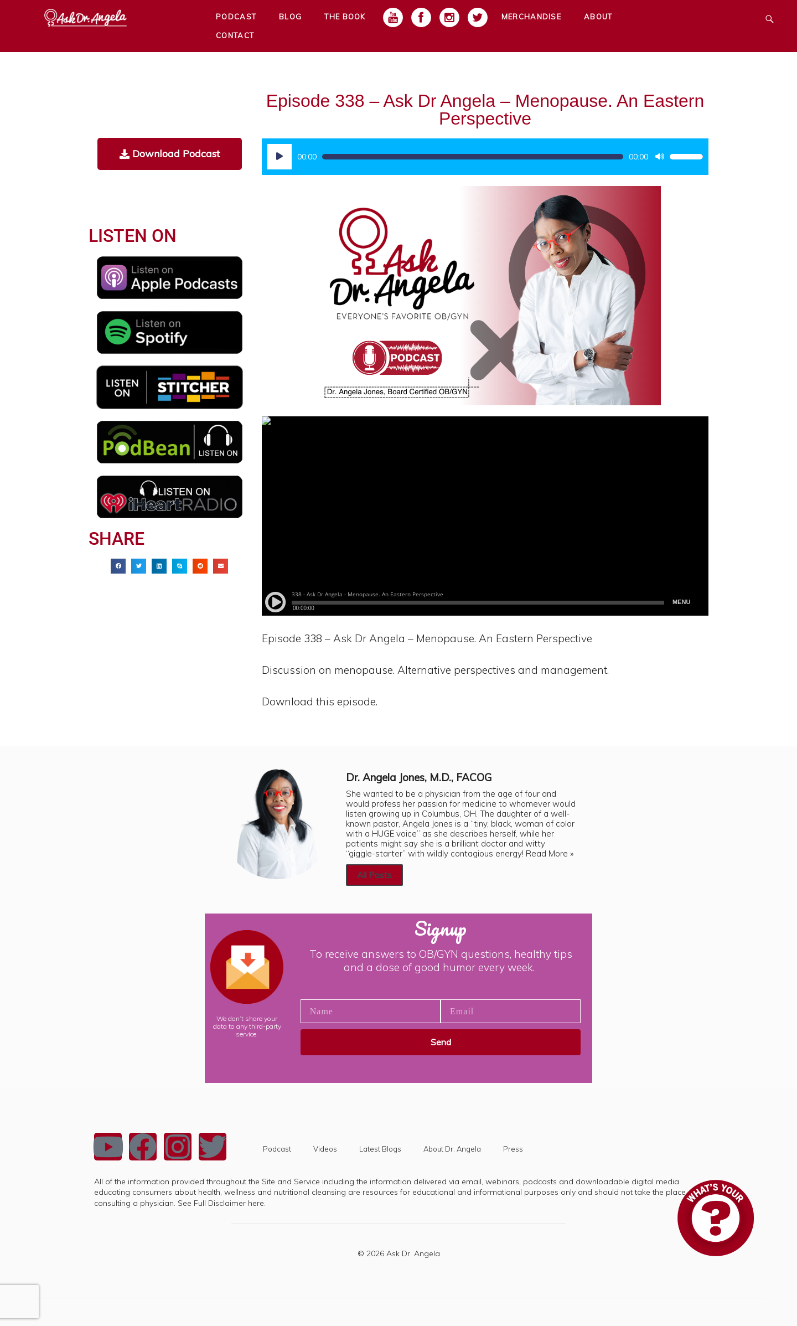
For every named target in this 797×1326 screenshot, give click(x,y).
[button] (118, 566)
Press (513, 1148)
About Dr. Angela (452, 1148)
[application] (485, 156)
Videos (325, 1148)
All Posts (374, 875)
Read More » (549, 853)
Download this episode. (319, 701)
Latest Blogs (380, 1148)
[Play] (279, 156)
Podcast (277, 1148)
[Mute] (660, 156)
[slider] (472, 156)
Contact (235, 35)
